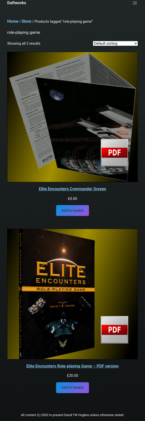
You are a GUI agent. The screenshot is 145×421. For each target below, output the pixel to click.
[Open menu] (135, 3)
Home (12, 21)
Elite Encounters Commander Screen (72, 189)
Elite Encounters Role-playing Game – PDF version (72, 366)
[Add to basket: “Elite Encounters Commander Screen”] (72, 210)
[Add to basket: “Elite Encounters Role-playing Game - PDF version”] (72, 387)
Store (26, 21)
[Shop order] (115, 43)
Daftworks (16, 2)
